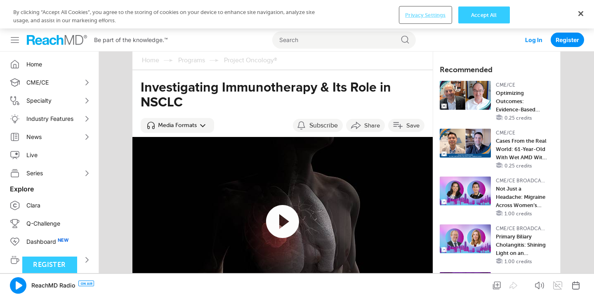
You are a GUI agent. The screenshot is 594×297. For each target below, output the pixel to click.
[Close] (581, 283)
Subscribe (323, 97)
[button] (177, 97)
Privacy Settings (425, 285)
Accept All (484, 285)
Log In (533, 11)
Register (567, 11)
